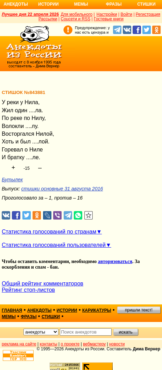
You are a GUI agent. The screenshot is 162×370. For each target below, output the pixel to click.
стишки (51, 316)
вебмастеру (94, 344)
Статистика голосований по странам (49, 232)
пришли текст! (139, 310)
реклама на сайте (19, 344)
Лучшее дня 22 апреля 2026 (30, 14)
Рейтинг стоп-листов (28, 290)
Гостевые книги (109, 18)
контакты (48, 344)
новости (117, 344)
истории (67, 310)
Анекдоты (15, 4)
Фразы (113, 4)
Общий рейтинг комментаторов (42, 284)
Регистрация (148, 14)
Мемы (81, 4)
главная (12, 310)
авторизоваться (115, 261)
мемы (9, 316)
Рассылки (47, 18)
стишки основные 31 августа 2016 (62, 188)
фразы (28, 316)
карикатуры (96, 310)
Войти (126, 14)
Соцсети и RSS (76, 18)
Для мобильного (76, 14)
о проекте (70, 344)
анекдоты (39, 310)
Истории (48, 4)
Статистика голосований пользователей (54, 245)
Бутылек (12, 179)
